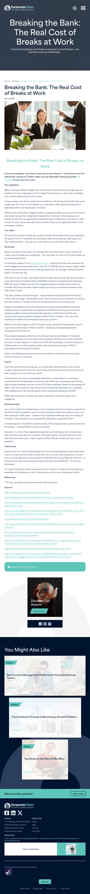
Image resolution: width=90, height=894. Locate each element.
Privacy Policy (51, 888)
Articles (15, 81)
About (34, 821)
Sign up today (78, 793)
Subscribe (36, 831)
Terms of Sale (38, 888)
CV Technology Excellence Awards (17, 821)
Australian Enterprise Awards (15, 825)
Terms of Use (25, 888)
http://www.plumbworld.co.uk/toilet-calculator (26, 518)
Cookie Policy (65, 888)
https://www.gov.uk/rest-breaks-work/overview (27, 492)
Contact (35, 828)
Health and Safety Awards (14, 828)
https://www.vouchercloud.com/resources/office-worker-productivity (37, 548)
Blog (34, 825)
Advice (24, 566)
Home (7, 81)
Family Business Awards (13, 831)
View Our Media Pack (31, 849)
